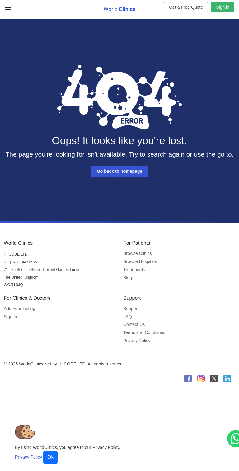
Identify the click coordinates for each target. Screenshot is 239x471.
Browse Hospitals (140, 261)
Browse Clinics (137, 253)
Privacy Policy (136, 340)
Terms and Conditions (144, 332)
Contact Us (134, 324)
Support (130, 308)
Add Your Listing (19, 308)
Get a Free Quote (186, 7)
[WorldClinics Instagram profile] (201, 379)
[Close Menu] (7, 5)
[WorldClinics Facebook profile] (188, 379)
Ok (50, 457)
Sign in (222, 7)
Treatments (134, 269)
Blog (127, 277)
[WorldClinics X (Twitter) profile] (214, 379)
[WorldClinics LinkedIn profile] (227, 379)
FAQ (127, 316)
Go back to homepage (119, 171)
